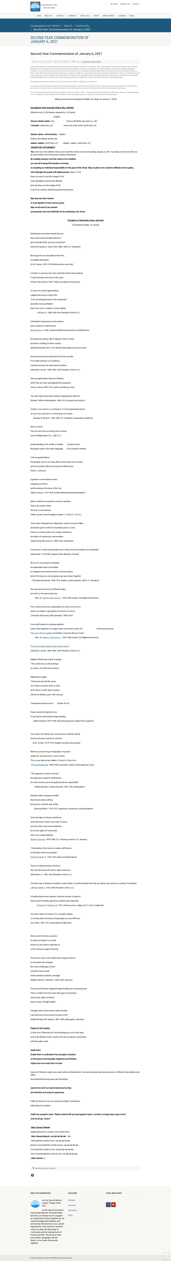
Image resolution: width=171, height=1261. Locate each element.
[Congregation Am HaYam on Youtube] (113, 1204)
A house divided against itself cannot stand (49, 646)
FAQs (70, 1215)
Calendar (114, 4)
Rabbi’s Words (109, 16)
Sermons (122, 16)
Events (96, 16)
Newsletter (125, 4)
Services (60, 16)
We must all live (38, 633)
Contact (136, 4)
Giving (131, 16)
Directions (72, 1210)
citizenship (38, 1168)
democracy (45, 1168)
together (49, 633)
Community (86, 62)
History (93, 62)
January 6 (53, 1168)
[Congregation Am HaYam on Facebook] (108, 1204)
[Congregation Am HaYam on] (118, 1204)
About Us (48, 16)
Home (39, 16)
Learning (72, 16)
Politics (98, 62)
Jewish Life (85, 16)
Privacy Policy (68, 1258)
